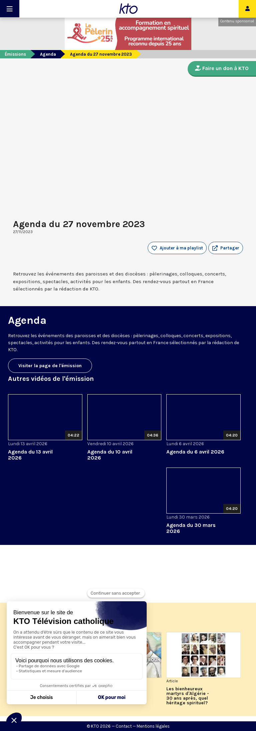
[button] (225, 248)
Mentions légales (153, 726)
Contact (124, 726)
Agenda (48, 54)
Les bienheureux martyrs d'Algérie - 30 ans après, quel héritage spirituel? (187, 696)
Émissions (15, 54)
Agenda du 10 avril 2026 (109, 455)
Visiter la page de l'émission (50, 366)
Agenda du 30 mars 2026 (191, 528)
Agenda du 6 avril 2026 (195, 452)
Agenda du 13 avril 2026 (30, 455)
